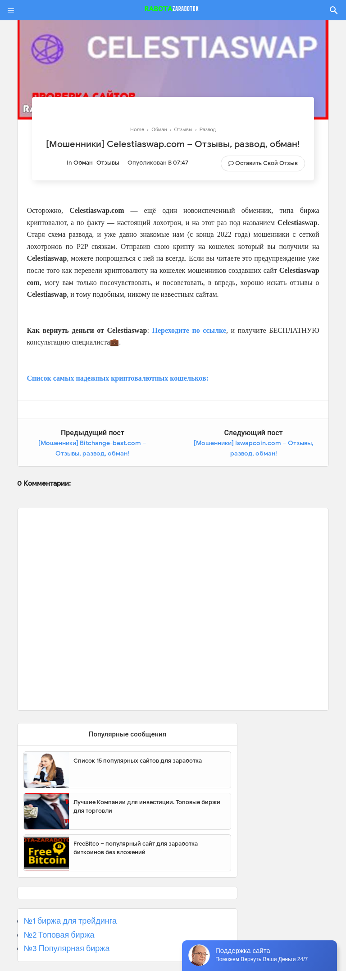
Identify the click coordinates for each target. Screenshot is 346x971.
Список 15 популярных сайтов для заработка (137, 760)
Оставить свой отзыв (266, 163)
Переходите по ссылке (189, 330)
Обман (83, 162)
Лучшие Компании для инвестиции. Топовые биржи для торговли (146, 806)
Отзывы (107, 162)
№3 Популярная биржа (66, 948)
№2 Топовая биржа (58, 935)
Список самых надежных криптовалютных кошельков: (118, 378)
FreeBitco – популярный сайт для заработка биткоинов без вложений (135, 848)
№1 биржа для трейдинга (70, 921)
